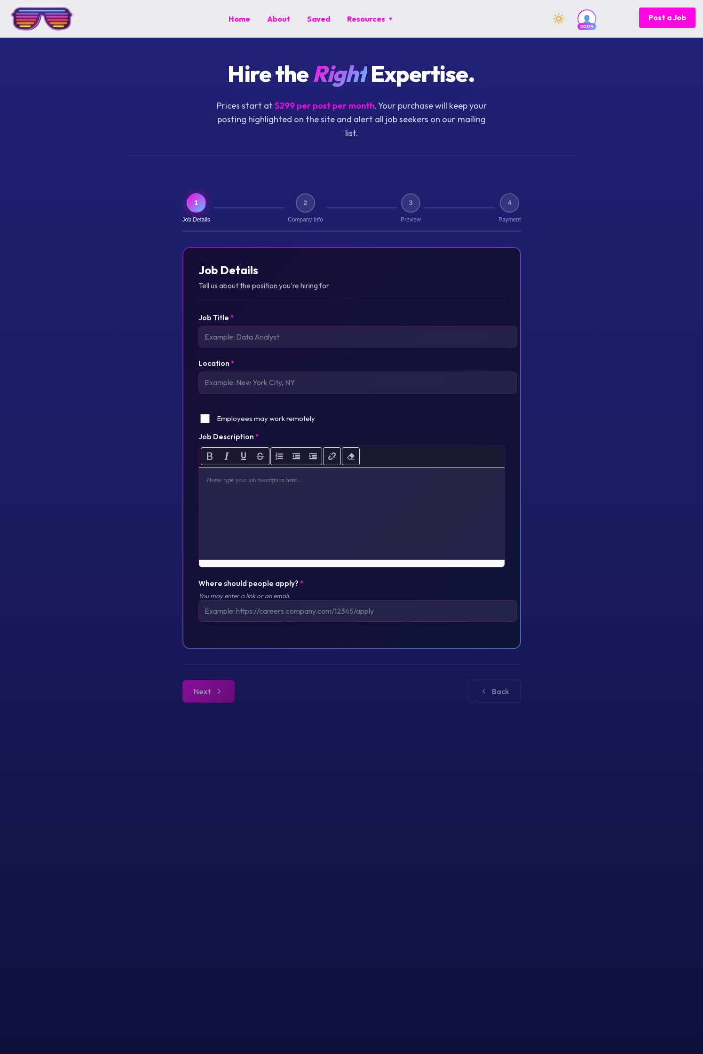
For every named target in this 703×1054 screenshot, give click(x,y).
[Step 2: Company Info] (305, 208)
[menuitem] (239, 18)
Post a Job (667, 17)
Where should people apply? (250, 588)
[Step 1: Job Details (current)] (196, 208)
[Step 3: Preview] (410, 208)
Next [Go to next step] (495, 698)
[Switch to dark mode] (558, 18)
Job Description (228, 441)
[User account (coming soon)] (586, 18)
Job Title (216, 319)
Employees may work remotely (266, 423)
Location (216, 366)
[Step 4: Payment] (509, 208)
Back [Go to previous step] (209, 698)
